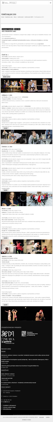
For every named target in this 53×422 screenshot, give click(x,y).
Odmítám (47, 417)
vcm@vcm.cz (6, 401)
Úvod (2, 17)
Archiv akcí (20, 17)
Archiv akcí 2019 (29, 17)
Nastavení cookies (6, 349)
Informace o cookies (26, 419)
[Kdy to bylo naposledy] (13, 246)
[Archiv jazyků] (13, 85)
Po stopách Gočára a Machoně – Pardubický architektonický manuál (18, 382)
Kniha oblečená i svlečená (7, 374)
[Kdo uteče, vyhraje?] (13, 313)
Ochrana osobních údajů (9, 407)
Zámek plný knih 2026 (6, 378)
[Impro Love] (39, 199)
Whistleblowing (7, 409)
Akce (15, 17)
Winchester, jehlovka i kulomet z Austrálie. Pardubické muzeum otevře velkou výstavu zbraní (25, 355)
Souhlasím (41, 417)
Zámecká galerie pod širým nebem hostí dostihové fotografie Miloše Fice (20, 365)
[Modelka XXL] (13, 199)
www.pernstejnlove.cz (10, 38)
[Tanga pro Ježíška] (13, 137)
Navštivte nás (8, 17)
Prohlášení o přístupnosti (9, 405)
